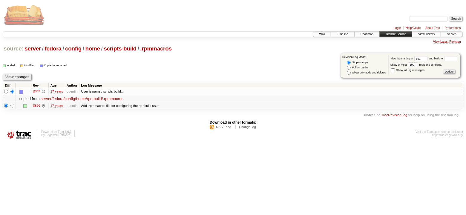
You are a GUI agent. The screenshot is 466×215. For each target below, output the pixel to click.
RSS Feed (223, 127)
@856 (36, 105)
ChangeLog (247, 127)
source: (13, 48)
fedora (53, 48)
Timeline (342, 34)
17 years (56, 91)
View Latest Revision (447, 41)
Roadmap (367, 34)
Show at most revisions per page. (416, 64)
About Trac (432, 28)
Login (397, 28)
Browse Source (396, 34)
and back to (443, 58)
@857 (36, 91)
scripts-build (120, 48)
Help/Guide (413, 28)
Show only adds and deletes (366, 73)
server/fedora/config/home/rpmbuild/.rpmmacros (82, 98)
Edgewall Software (57, 135)
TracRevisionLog (394, 115)
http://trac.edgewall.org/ (447, 135)
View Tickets (426, 34)
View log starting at (409, 58)
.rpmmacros (155, 48)
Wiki (322, 34)
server (32, 48)
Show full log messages (407, 70)
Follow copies (357, 68)
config (73, 48)
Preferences (453, 28)
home (92, 48)
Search (451, 34)
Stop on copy (357, 62)
